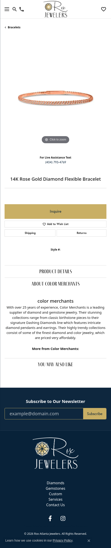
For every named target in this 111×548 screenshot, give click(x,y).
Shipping (30, 233)
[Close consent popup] (88, 540)
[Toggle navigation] (5, 9)
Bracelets (14, 27)
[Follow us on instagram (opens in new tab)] (62, 518)
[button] (15, 9)
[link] (21, 9)
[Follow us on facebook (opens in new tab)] (50, 518)
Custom (55, 493)
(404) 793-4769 (55, 162)
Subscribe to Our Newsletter (55, 401)
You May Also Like (55, 364)
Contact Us (55, 504)
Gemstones (55, 488)
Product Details (55, 271)
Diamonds (55, 482)
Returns (82, 233)
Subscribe (94, 413)
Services (55, 499)
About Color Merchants (56, 284)
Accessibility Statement (74, 526)
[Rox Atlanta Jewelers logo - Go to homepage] (56, 9)
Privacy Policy (31, 526)
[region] (55, 94)
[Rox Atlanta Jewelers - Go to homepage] (55, 452)
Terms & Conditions (50, 526)
